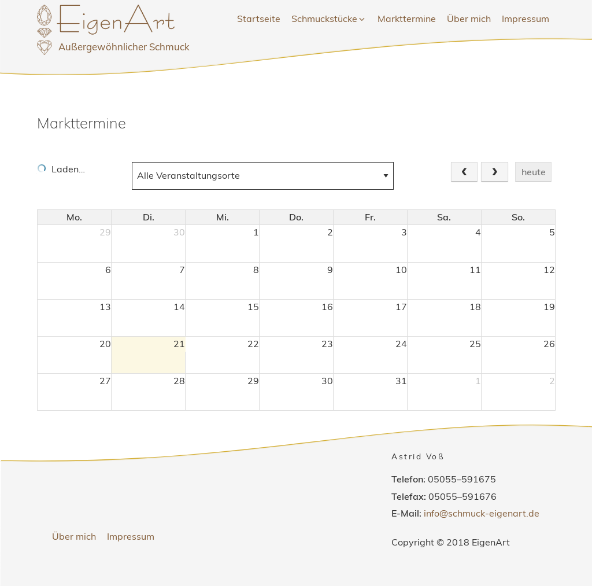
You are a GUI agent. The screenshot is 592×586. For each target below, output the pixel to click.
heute (533, 172)
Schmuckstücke (329, 18)
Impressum (525, 18)
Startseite (258, 18)
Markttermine (407, 18)
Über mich (469, 18)
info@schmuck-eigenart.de (481, 513)
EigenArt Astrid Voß (120, 37)
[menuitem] (258, 19)
